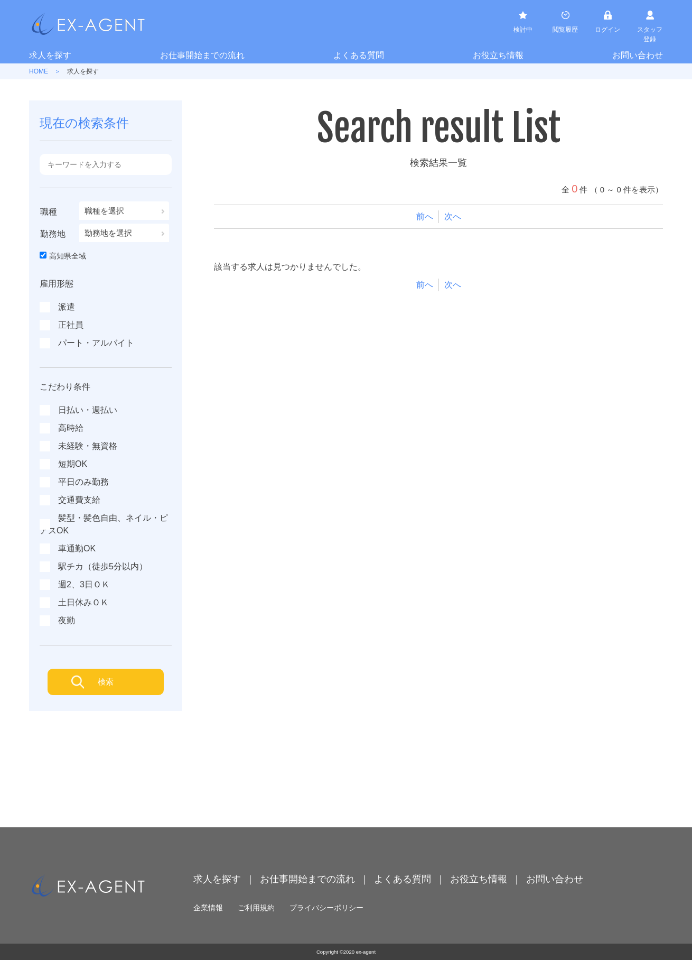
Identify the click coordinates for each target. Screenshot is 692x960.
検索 (106, 681)
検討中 (522, 29)
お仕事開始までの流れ (202, 55)
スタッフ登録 (649, 34)
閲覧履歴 (565, 29)
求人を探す (50, 55)
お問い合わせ (637, 55)
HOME (38, 71)
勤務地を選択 (108, 232)
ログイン (607, 29)
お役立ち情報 (498, 55)
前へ (424, 216)
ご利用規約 (256, 907)
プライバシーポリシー (326, 907)
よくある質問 (358, 55)
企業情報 (208, 907)
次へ (452, 216)
